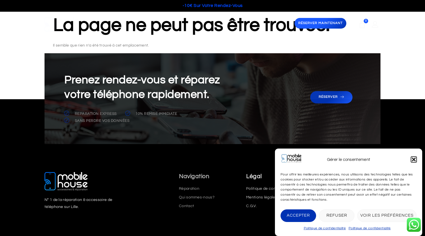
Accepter (298, 215)
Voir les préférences (387, 215)
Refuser (336, 215)
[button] (414, 159)
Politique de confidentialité (325, 228)
